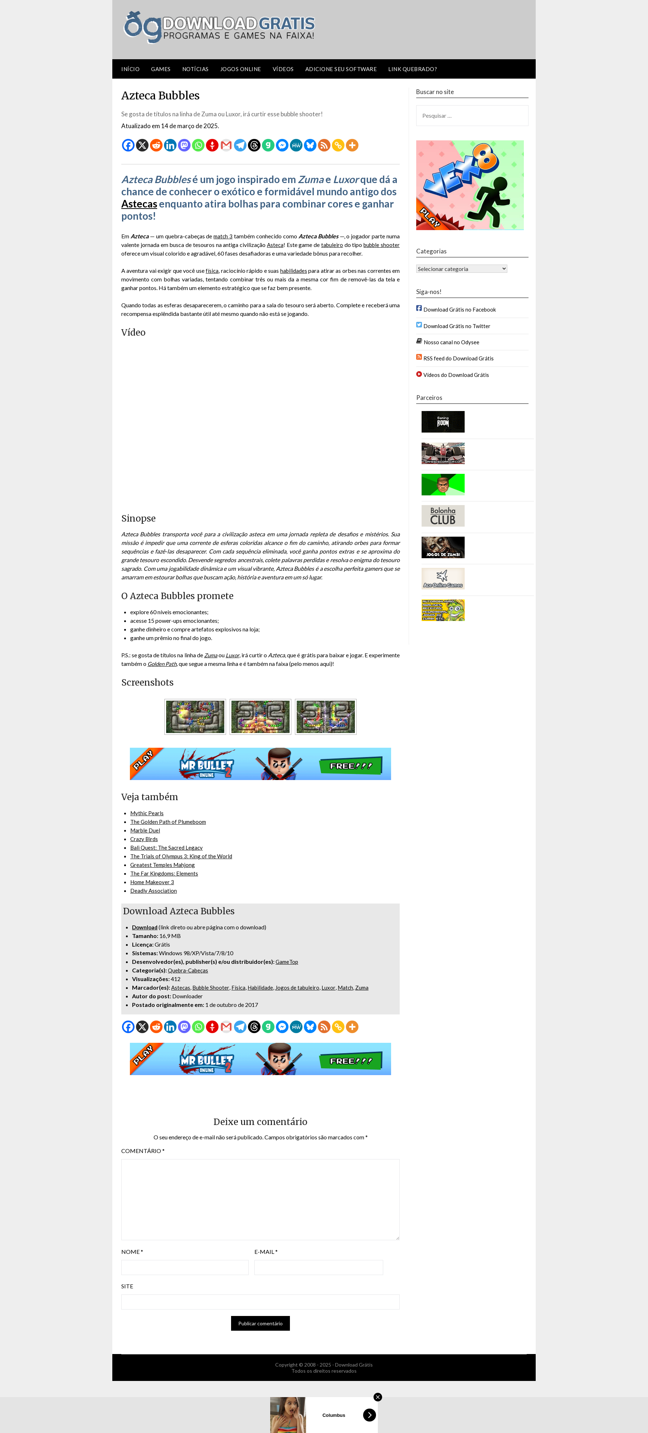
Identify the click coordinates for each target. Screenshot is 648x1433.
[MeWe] (296, 145)
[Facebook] (128, 145)
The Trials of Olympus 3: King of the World (182, 856)
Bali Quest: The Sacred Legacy (167, 847)
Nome (132, 1251)
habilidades (294, 270)
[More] (352, 145)
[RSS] (324, 145)
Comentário (143, 1150)
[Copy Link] (338, 145)
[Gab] (268, 145)
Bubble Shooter (212, 987)
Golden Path (195, 663)
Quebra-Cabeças (189, 970)
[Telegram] (240, 145)
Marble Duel (145, 830)
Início (130, 69)
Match (351, 987)
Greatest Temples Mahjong (163, 864)
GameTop (288, 961)
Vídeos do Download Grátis (456, 375)
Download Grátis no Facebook (459, 309)
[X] (142, 145)
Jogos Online (240, 69)
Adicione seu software (341, 69)
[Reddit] (156, 145)
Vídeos (283, 69)
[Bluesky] (310, 145)
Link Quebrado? (412, 69)
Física (241, 987)
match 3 (223, 236)
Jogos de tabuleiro (302, 987)
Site (127, 1286)
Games (161, 69)
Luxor (334, 987)
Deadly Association (154, 890)
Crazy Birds (144, 838)
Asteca (273, 244)
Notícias (195, 69)
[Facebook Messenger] (282, 145)
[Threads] (254, 145)
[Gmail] (226, 145)
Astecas (139, 203)
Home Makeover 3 (153, 881)
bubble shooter (381, 244)
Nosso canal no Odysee (451, 342)
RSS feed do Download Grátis (458, 358)
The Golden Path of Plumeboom (169, 821)
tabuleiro (330, 244)
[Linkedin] (170, 145)
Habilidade (264, 987)
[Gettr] (212, 145)
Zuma (222, 655)
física (211, 270)
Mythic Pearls (147, 812)
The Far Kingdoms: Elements (165, 873)
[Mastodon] (184, 145)
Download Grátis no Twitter (456, 326)
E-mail (266, 1251)
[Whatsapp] (198, 145)
